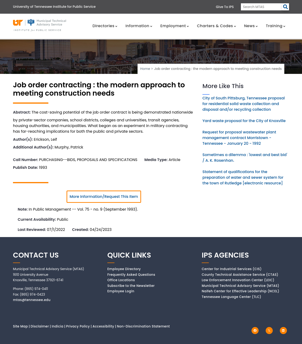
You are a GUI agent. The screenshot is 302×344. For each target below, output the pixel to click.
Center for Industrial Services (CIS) (232, 269)
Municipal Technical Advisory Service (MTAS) (240, 286)
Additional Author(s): (33, 147)
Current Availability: (37, 219)
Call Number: (25, 159)
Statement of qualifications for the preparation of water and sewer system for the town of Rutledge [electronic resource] (242, 177)
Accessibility (103, 326)
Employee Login (120, 291)
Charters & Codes (216, 26)
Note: (23, 209)
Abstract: (22, 112)
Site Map (20, 326)
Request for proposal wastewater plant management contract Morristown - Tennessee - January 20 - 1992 (239, 137)
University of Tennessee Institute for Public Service (54, 6)
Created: (80, 229)
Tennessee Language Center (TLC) (231, 297)
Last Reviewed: (32, 229)
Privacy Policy (78, 326)
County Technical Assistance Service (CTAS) (240, 274)
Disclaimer (40, 326)
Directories (104, 26)
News (251, 26)
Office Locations (121, 280)
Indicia (57, 326)
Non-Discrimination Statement (143, 326)
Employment (174, 26)
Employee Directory (124, 269)
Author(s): (23, 139)
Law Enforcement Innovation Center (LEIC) (238, 280)
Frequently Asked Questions (131, 274)
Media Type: (156, 159)
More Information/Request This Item (104, 196)
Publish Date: (25, 167)
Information (139, 26)
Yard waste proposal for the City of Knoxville (244, 120)
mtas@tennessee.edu (31, 300)
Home (145, 68)
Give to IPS (225, 6)
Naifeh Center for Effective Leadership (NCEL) (240, 291)
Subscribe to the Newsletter (131, 286)
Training (275, 26)
